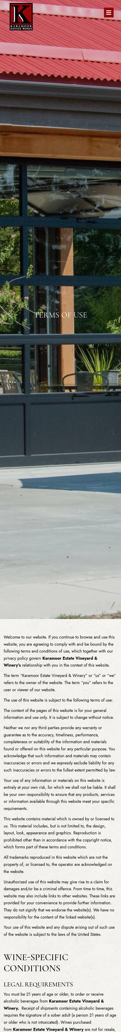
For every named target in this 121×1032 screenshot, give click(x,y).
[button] (109, 12)
